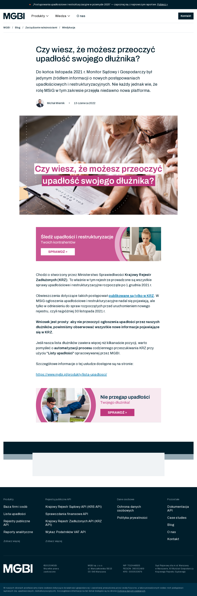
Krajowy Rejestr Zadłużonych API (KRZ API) (73, 523)
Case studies (176, 517)
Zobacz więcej (11, 541)
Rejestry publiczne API (16, 523)
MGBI (6, 27)
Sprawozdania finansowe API (66, 514)
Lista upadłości (14, 514)
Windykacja (68, 27)
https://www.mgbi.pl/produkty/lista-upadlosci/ (71, 374)
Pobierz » (162, 4)
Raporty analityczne (18, 532)
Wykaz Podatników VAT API (65, 532)
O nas (81, 16)
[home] (14, 16)
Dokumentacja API (178, 508)
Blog (17, 27)
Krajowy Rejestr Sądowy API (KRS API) (73, 506)
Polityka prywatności (132, 517)
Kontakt (173, 539)
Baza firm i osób (15, 506)
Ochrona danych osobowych (129, 508)
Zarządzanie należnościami (41, 27)
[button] (40, 16)
